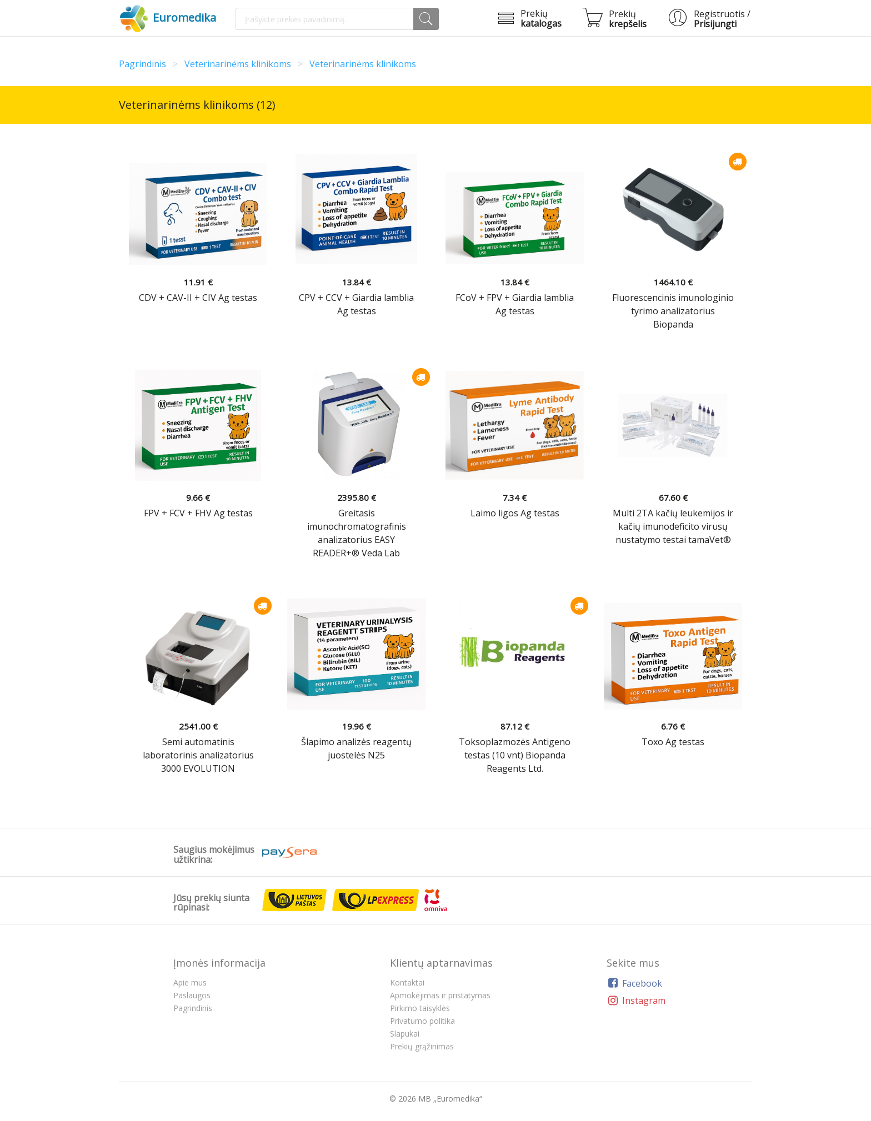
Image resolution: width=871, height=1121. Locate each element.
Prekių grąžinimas (422, 1046)
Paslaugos (192, 995)
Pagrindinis (142, 64)
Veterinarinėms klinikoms (237, 64)
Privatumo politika (422, 1021)
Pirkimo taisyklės (420, 1008)
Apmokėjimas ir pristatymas (440, 995)
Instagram (636, 1000)
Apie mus (190, 982)
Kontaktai (407, 982)
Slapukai (404, 1033)
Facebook (634, 983)
